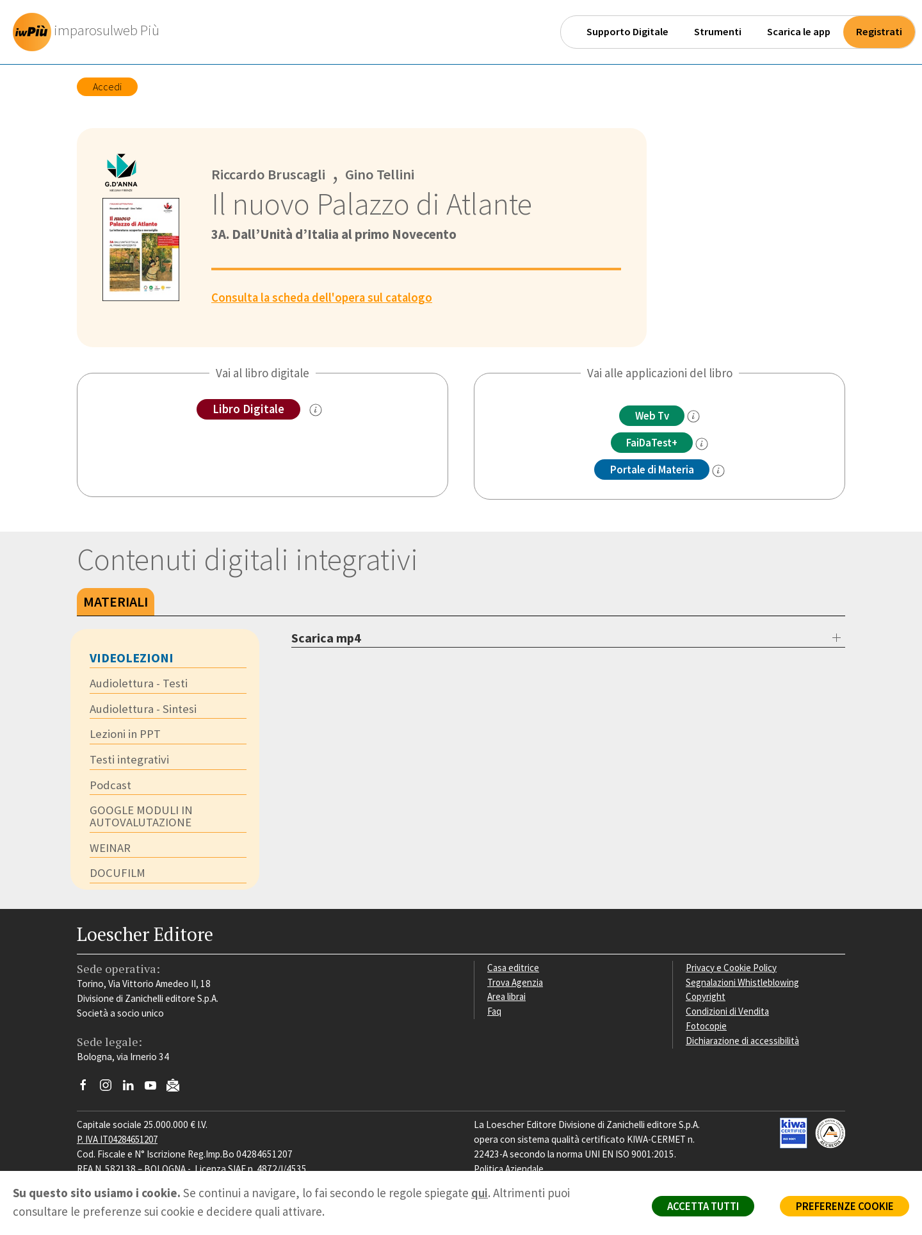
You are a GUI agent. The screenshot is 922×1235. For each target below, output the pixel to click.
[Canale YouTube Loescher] (155, 1092)
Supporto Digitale (627, 31)
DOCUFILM (118, 876)
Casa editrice (513, 971)
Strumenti (717, 31)
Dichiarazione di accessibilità (744, 1044)
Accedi (107, 86)
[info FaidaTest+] (704, 444)
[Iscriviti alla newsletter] (177, 1090)
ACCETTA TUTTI (697, 1207)
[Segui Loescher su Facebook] (88, 1092)
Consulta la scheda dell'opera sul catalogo (324, 298)
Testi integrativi (130, 761)
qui (479, 1192)
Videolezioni (132, 659)
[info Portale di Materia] (719, 472)
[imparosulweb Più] (90, 32)
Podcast (110, 787)
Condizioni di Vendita (728, 1014)
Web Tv (652, 416)
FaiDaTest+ (652, 444)
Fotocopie (707, 1029)
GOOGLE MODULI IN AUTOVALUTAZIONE (142, 819)
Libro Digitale (249, 410)
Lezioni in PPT (126, 736)
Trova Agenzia (516, 985)
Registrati (879, 31)
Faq (494, 1014)
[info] (694, 417)
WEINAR (110, 850)
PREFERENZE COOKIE (843, 1207)
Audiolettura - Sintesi (143, 710)
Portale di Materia (652, 471)
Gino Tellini (383, 174)
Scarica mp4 (326, 639)
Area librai (507, 1000)
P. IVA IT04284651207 (121, 1142)
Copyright (706, 1000)
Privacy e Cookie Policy (732, 971)
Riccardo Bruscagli (269, 174)
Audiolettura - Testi (139, 684)
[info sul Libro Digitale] (316, 411)
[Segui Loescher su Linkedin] (133, 1092)
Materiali (115, 603)
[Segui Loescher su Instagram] (110, 1092)
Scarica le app (798, 31)
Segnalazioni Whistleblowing (744, 985)
